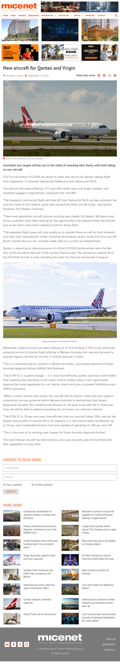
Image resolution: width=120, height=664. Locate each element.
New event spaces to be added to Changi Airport (98, 545)
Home (5, 15)
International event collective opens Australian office (39, 589)
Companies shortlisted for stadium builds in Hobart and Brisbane (39, 517)
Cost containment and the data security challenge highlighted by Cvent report (99, 620)
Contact (101, 15)
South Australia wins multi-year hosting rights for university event (40, 547)
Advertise (90, 15)
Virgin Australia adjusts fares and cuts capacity (39, 560)
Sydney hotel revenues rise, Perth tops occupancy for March (38, 576)
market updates (43, 487)
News (13, 15)
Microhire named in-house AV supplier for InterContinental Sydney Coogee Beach (98, 517)
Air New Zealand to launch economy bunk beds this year (98, 560)
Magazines (33, 15)
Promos (22, 15)
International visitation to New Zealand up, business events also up (98, 605)
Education (64, 15)
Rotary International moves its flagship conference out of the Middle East (39, 532)
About (78, 15)
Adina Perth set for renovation (39, 616)
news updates (14, 487)
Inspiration (49, 15)
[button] (116, 15)
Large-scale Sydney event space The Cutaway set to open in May (99, 532)
